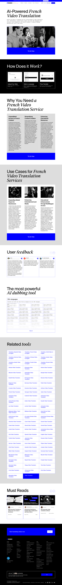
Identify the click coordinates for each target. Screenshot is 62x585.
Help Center (19, 551)
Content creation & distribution (30, 553)
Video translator (48, 544)
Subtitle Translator (49, 561)
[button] (22, 3)
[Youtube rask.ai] (54, 582)
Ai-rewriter (8, 552)
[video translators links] (15, 352)
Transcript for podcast (49, 551)
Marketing (28, 547)
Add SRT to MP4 (48, 557)
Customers (18, 542)
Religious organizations (30, 561)
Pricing (8, 542)
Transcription (48, 545)
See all (47, 564)
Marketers (38, 544)
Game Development (30, 558)
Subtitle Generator (49, 560)
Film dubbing (38, 555)
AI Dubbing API (19, 550)
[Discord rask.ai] (49, 582)
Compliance (18, 545)
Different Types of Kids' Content (30, 557)
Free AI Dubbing (39, 561)
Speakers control (9, 549)
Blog (17, 553)
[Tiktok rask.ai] (52, 582)
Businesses (38, 549)
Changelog (18, 557)
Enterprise (18, 554)
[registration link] (31, 51)
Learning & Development (30, 542)
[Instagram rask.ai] (51, 582)
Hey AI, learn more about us (26, 582)
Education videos (29, 548)
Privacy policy (33, 582)
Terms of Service (37, 582)
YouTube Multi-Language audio (30, 550)
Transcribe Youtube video (50, 542)
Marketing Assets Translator (39, 566)
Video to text (48, 547)
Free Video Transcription (40, 564)
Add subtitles (48, 548)
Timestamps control (10, 546)
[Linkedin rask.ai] (47, 582)
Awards (18, 544)
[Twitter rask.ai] (45, 582)
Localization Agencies (30, 544)
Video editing (29, 545)
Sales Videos (29, 560)
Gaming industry (39, 552)
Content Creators (39, 545)
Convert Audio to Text (49, 554)
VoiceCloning (9, 548)
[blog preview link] (15, 507)
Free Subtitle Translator (40, 562)
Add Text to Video (49, 558)
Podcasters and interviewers (39, 548)
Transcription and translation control (10, 545)
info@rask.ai (42, 582)
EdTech (38, 542)
